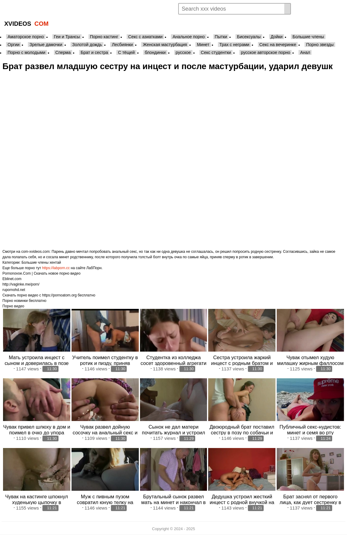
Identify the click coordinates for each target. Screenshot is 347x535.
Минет (203, 44)
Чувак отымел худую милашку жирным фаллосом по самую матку (310, 363)
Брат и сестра (94, 52)
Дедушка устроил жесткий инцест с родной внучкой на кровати (242, 502)
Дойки (276, 36)
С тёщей (126, 52)
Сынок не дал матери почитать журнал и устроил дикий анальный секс (173, 432)
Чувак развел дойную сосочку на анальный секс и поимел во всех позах (105, 432)
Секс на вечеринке (277, 44)
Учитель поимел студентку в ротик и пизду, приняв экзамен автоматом (105, 363)
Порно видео (13, 306)
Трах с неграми (234, 44)
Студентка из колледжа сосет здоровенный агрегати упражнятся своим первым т (173, 363)
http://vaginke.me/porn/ (20, 284)
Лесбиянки (122, 44)
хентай (55, 262)
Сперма (63, 52)
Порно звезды (320, 44)
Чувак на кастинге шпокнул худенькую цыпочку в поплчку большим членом (36, 502)
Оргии (13, 44)
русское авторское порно (265, 52)
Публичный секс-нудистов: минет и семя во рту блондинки (310, 432)
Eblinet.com (12, 279)
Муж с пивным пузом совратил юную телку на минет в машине (105, 502)
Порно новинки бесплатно (24, 301)
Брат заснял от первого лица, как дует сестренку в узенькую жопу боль (310, 502)
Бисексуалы (249, 36)
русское (183, 52)
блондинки (155, 52)
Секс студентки (216, 52)
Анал (305, 52)
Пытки (221, 36)
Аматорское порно (26, 36)
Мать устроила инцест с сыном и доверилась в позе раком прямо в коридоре (36, 363)
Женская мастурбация (165, 44)
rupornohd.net (13, 290)
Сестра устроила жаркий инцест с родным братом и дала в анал (242, 363)
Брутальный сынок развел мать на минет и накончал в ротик (173, 502)
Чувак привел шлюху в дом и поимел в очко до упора (36, 429)
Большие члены (308, 36)
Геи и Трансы (67, 36)
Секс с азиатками (145, 36)
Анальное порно (188, 36)
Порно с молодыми (26, 52)
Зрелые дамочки (45, 44)
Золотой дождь (87, 44)
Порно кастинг (104, 36)
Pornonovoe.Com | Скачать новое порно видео (41, 273)
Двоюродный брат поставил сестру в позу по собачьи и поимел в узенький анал (241, 432)
